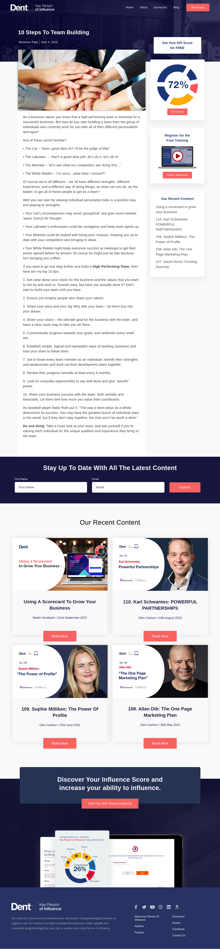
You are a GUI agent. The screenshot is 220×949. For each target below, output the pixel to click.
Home (129, 7)
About (143, 7)
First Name (21, 479)
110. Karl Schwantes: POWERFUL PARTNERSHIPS (172, 224)
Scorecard (160, 7)
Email (95, 479)
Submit (184, 487)
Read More (60, 636)
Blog (176, 7)
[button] (198, 7)
